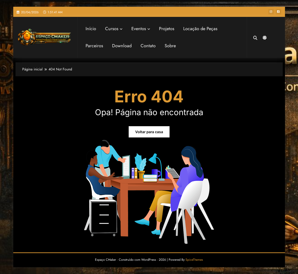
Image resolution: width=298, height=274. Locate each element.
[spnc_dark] (264, 37)
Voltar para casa (149, 132)
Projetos (166, 28)
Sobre (170, 46)
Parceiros (94, 46)
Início (91, 28)
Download (122, 46)
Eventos (140, 28)
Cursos (113, 28)
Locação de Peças (200, 28)
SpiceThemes (194, 259)
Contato (148, 46)
